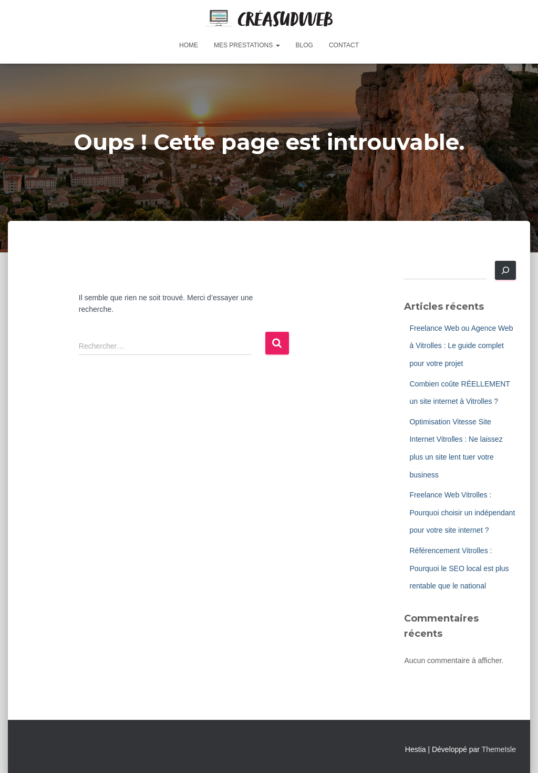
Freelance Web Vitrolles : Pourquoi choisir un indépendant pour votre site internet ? (462, 512)
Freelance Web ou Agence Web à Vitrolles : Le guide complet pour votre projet (461, 346)
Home (188, 45)
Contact (344, 45)
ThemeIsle (499, 749)
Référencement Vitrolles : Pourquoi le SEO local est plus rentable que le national (459, 568)
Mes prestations (247, 45)
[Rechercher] (505, 270)
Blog (304, 45)
